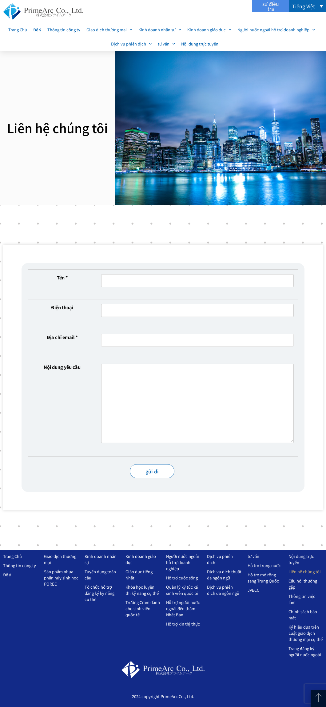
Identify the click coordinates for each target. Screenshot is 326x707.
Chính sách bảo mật (302, 615)
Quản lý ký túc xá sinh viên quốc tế (182, 590)
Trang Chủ (17, 30)
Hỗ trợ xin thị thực (183, 624)
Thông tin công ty (63, 30)
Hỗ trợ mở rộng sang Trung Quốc (263, 578)
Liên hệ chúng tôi (304, 572)
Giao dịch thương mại (109, 29)
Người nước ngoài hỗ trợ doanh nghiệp (276, 29)
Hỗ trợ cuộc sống (182, 578)
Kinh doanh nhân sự (159, 29)
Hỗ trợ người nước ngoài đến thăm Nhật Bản (183, 608)
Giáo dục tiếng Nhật (139, 575)
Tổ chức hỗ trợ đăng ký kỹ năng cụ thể (99, 593)
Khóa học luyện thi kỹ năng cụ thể (142, 590)
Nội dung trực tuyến (199, 44)
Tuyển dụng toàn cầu (100, 575)
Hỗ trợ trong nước (264, 565)
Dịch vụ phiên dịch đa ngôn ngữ (223, 590)
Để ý (37, 30)
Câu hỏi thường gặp (302, 584)
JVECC (253, 590)
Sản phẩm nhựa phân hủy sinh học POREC (61, 578)
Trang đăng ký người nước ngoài (304, 652)
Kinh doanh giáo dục (209, 29)
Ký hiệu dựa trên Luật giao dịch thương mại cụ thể (305, 633)
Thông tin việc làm (301, 599)
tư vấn (166, 43)
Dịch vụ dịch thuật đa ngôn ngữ (224, 575)
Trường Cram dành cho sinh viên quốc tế (142, 608)
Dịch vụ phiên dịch (131, 43)
